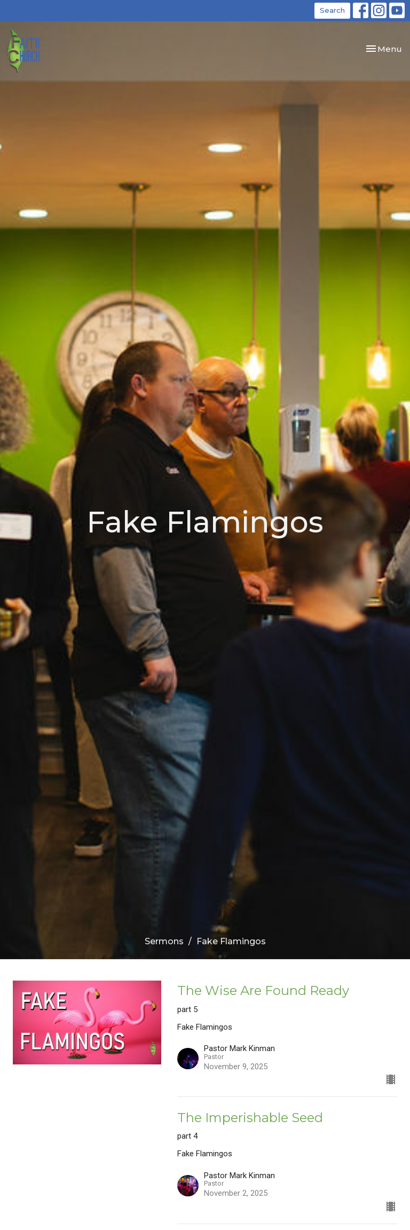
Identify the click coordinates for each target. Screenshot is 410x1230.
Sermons (164, 941)
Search (332, 10)
